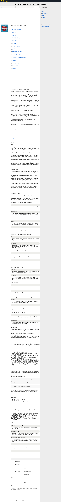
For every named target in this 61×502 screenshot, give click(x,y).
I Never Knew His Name (16, 54)
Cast (27, 7)
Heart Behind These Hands (16, 29)
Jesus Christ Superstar (46, 24)
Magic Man (14, 49)
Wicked (43, 19)
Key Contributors (15, 139)
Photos (13, 7)
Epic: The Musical (45, 26)
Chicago (43, 17)
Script (22, 7)
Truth (13, 55)
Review (18, 7)
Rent (43, 15)
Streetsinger (14, 68)
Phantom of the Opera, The (47, 22)
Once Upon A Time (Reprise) (17, 51)
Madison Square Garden (16, 62)
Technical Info (14, 137)
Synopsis (31, 7)
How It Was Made (15, 131)
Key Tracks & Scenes (16, 132)
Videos (8, 7)
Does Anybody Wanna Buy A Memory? (19, 57)
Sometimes (14, 60)
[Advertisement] (20, 16)
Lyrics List (3, 7)
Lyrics (36, 7)
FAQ (13, 138)
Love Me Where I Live (16, 63)
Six (43, 11)
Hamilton (44, 9)
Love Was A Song (15, 52)
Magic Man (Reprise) (16, 66)
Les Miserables (45, 13)
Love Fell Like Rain (15, 65)
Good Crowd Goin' (15, 27)
